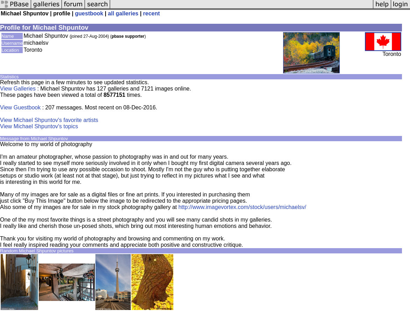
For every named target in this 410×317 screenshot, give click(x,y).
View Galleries (18, 89)
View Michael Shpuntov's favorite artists (49, 120)
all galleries (123, 13)
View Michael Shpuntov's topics (39, 126)
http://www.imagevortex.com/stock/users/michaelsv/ (242, 207)
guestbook (89, 13)
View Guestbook (20, 107)
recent (151, 13)
